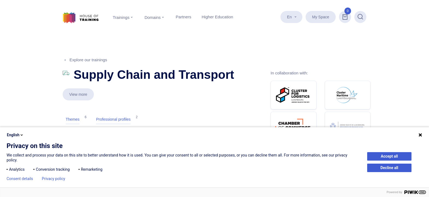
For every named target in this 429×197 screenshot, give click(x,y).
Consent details (20, 178)
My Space (320, 17)
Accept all (389, 156)
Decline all (389, 168)
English (15, 135)
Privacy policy (53, 178)
